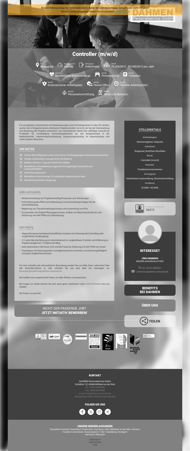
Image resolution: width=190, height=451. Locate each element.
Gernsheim (78, 432)
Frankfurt (67, 432)
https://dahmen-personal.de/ (101, 396)
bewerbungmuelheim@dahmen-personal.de (40, 271)
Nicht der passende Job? (64, 310)
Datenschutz (95, 442)
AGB (95, 444)
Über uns (150, 305)
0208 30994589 (97, 390)
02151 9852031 (153, 268)
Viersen (135, 429)
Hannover (90, 434)
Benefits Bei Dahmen (150, 290)
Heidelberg (111, 432)
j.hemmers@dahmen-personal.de (152, 271)
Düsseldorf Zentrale (59, 429)
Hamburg (98, 429)
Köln (107, 429)
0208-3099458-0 (94, 284)
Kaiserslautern (92, 432)
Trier (102, 432)
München (100, 434)
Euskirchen (87, 429)
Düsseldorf (75, 429)
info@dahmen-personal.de (98, 393)
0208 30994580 (97, 387)
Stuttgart (122, 432)
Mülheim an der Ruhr (121, 429)
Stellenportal (122, 11)
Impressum (95, 439)
